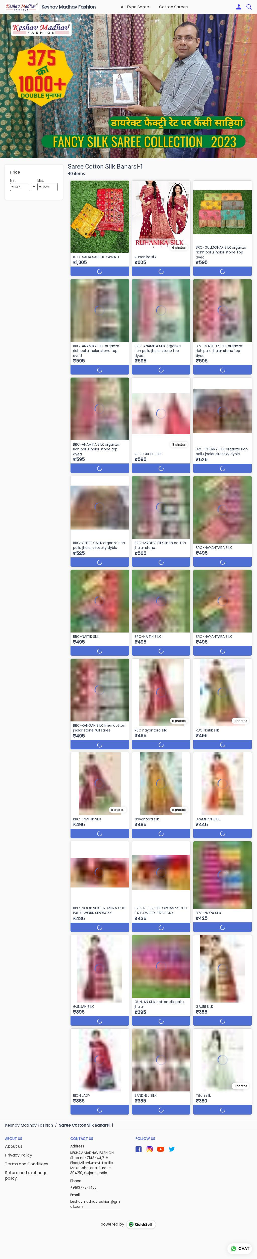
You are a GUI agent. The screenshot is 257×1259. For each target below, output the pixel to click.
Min (12, 180)
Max (40, 180)
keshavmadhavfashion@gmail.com (95, 1204)
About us (13, 1146)
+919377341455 (83, 1187)
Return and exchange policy (26, 1175)
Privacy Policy (18, 1155)
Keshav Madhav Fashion (69, 7)
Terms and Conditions (26, 1164)
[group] (128, 86)
